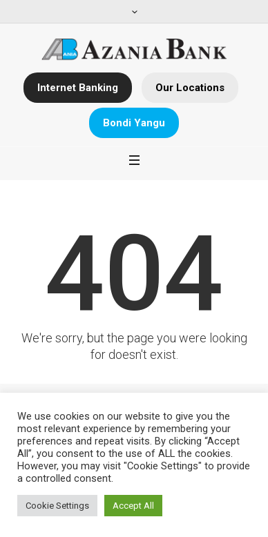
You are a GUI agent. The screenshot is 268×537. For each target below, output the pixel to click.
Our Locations (189, 87)
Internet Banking (77, 87)
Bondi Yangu (134, 123)
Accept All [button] (133, 505)
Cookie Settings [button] (57, 505)
